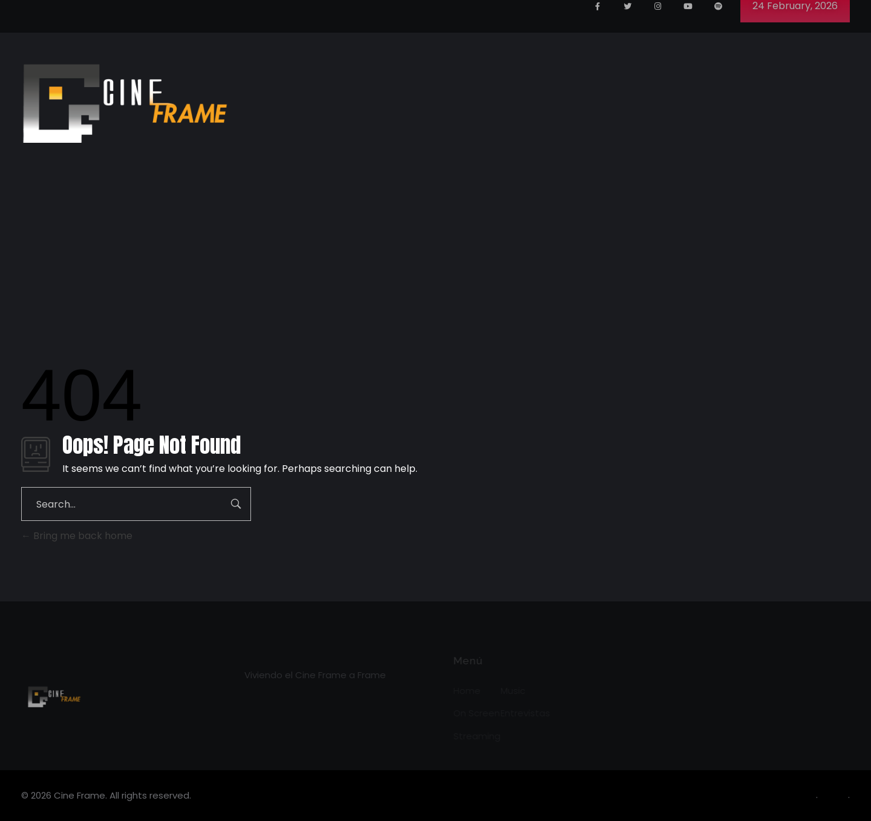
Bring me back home (76, 536)
